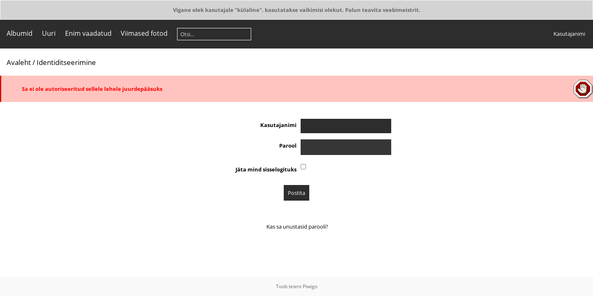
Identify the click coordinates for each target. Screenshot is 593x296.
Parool (287, 145)
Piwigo (310, 286)
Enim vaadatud (88, 33)
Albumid (20, 33)
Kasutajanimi (569, 33)
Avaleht (19, 62)
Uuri (49, 33)
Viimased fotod (144, 33)
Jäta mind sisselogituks (266, 169)
